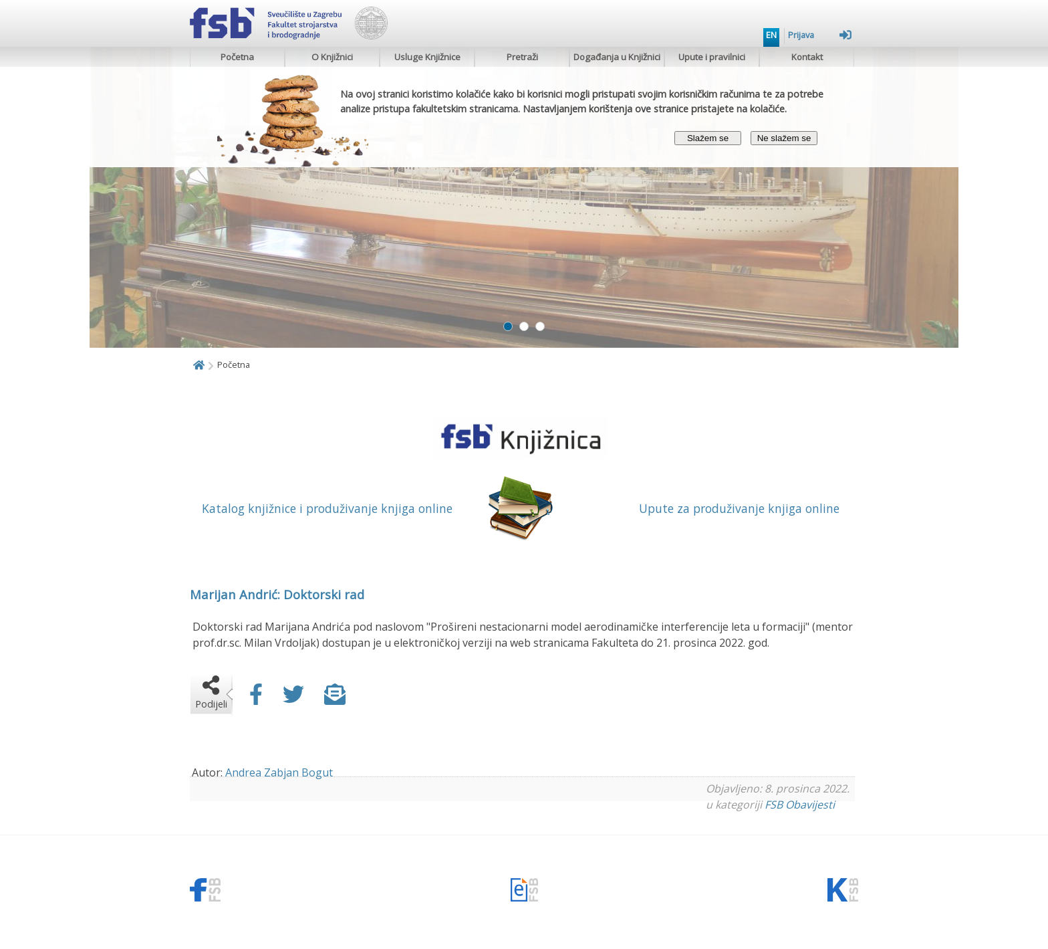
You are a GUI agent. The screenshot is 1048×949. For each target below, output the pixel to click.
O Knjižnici (332, 57)
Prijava (820, 35)
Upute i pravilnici (711, 57)
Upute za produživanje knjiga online (739, 508)
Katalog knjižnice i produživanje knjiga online (327, 508)
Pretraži (522, 57)
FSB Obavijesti (800, 804)
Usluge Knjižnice (427, 57)
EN (771, 35)
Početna (237, 57)
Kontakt (807, 57)
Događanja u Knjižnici (616, 57)
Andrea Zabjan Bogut (279, 772)
